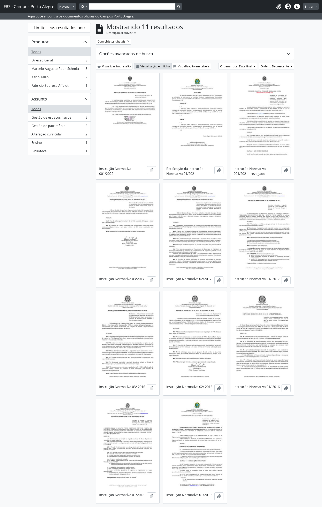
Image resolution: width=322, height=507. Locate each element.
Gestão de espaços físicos (59, 118)
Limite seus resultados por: (59, 27)
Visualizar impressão (114, 66)
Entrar (309, 6)
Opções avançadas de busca (126, 54)
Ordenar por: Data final (236, 66)
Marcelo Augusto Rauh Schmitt (59, 69)
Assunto (39, 99)
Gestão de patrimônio (59, 126)
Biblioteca (59, 152)
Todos (36, 52)
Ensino (59, 143)
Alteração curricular (59, 135)
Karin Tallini (59, 78)
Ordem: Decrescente (275, 66)
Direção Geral (59, 61)
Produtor (39, 42)
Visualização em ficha (153, 66)
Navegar (65, 6)
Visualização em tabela (191, 66)
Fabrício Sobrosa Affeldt (59, 86)
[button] (278, 6)
